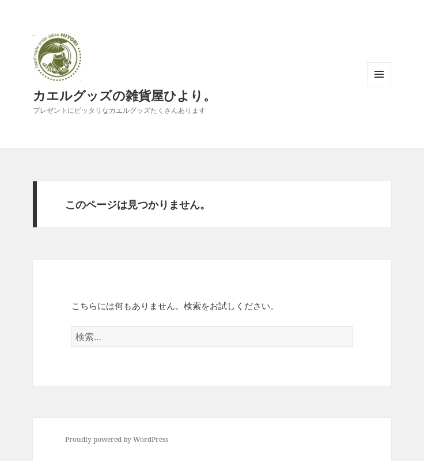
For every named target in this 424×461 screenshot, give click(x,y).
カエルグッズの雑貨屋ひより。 (124, 95)
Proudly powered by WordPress (116, 439)
